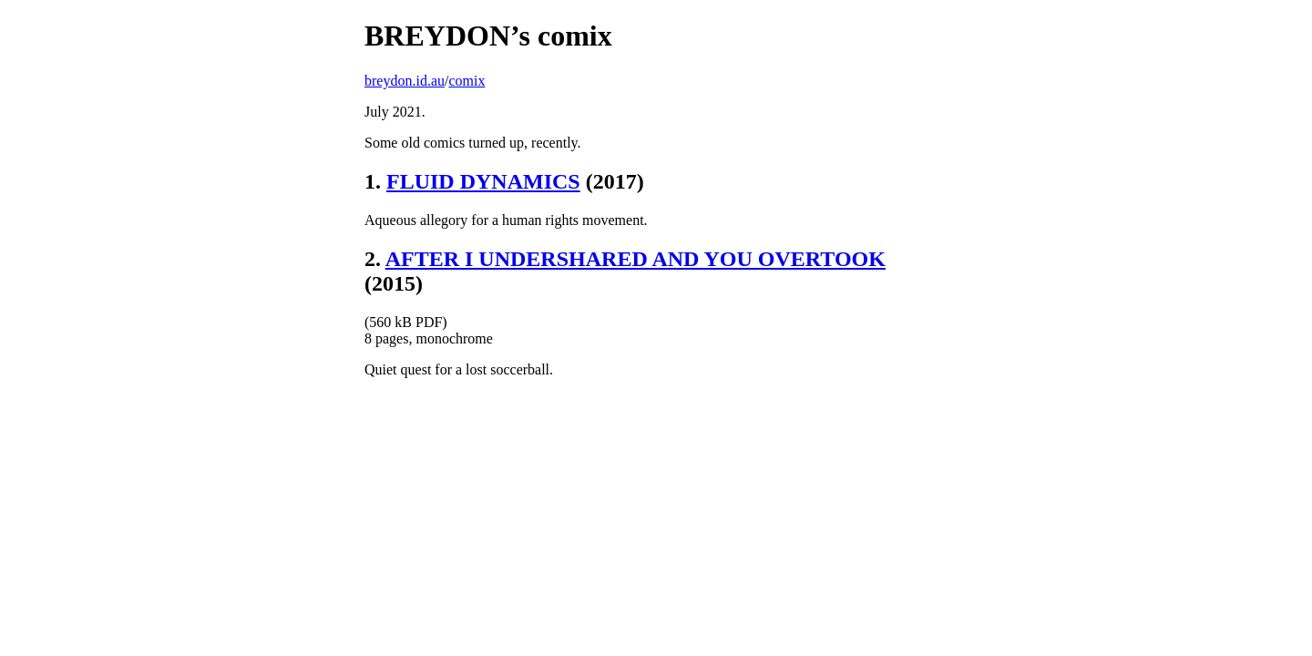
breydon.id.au (404, 80)
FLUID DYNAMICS (483, 181)
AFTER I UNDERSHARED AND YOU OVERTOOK (635, 259)
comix (466, 80)
